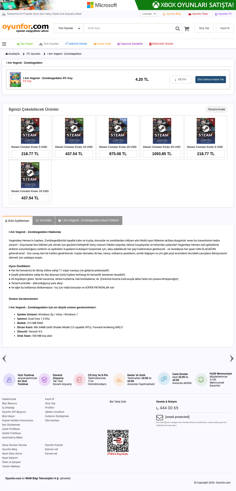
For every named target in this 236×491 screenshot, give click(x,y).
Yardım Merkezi (11, 466)
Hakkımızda (9, 399)
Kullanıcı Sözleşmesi (57, 416)
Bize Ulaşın (8, 416)
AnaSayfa (14, 53)
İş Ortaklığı (8, 407)
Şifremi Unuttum (54, 411)
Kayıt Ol (49, 399)
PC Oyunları (33, 53)
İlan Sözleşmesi (11, 424)
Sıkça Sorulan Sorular (14, 445)
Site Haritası (52, 420)
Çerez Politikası (11, 429)
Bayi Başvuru (9, 403)
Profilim (49, 407)
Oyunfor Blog (9, 449)
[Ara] (177, 28)
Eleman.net (51, 449)
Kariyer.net (51, 453)
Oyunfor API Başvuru (14, 411)
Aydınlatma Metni (12, 437)
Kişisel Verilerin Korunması (17, 420)
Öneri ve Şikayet (11, 462)
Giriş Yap (50, 403)
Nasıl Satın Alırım (12, 453)
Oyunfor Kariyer (54, 445)
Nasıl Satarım (10, 457)
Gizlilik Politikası (11, 433)
